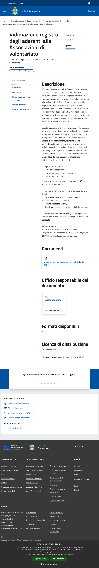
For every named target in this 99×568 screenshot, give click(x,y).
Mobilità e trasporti (33, 491)
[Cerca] (94, 11)
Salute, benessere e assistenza (57, 491)
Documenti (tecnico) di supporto (56, 21)
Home (5, 21)
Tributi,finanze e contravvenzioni (56, 479)
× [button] (96, 543)
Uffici (3, 474)
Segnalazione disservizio (35, 520)
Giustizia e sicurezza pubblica (58, 472)
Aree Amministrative (9, 470)
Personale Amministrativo (11, 486)
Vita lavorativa (31, 474)
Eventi (76, 490)
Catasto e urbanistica (34, 486)
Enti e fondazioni (8, 478)
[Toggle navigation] (4, 10)
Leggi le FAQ (30, 524)
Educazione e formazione (59, 466)
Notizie (77, 466)
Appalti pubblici (32, 482)
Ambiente (54, 485)
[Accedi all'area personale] (89, 3)
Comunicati (78, 470)
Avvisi (76, 474)
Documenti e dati (34, 21)
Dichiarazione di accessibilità (56, 530)
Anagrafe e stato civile (34, 466)
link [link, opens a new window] (71, 554)
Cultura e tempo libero (34, 470)
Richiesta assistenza (34, 528)
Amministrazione (17, 21)
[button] (49, 564)
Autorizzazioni (55, 496)
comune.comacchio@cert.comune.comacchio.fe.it (21, 540)
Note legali (54, 524)
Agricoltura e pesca (57, 500)
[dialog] (49, 554)
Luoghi (77, 485)
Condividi (70, 35)
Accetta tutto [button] (40, 559)
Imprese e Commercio (34, 478)
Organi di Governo (8, 466)
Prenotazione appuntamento (31, 514)
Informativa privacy (57, 520)
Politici (4, 482)
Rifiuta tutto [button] (58, 559)
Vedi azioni (71, 40)
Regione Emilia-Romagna (13, 3)
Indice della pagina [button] (18, 80)
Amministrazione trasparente (56, 514)
